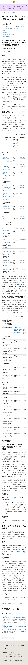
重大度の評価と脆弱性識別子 (10, 34)
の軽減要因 (16, 497)
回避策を (19, 520)
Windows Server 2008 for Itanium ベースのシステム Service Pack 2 (7, 174)
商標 (10, 660)
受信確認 (18, 552)
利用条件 (5, 660)
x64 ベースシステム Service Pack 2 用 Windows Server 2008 (6, 167)
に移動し (20, 284)
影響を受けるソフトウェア (9, 32)
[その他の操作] (25, 12)
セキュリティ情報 (10, 12)
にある (19, 310)
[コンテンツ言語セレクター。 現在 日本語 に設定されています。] (6, 645)
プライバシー (16, 654)
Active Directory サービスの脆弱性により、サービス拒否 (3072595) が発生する (14, 27)
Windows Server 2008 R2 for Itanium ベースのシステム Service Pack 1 (7, 196)
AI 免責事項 (5, 652)
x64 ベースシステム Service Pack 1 (6, 186)
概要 (4, 30)
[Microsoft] (14, 2)
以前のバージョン (14, 652)
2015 (16, 12)
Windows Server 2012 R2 (6, 217)
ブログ (4, 654)
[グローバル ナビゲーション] (1, 2)
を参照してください (7, 108)
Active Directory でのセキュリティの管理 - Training (14, 617)
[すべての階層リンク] (3, 12)
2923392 (22, 158)
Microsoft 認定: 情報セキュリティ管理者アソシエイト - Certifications (14, 627)
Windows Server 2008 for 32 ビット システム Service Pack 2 (6, 159)
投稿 (10, 654)
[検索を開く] (19, 2)
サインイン (24, 2)
